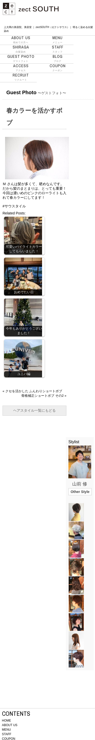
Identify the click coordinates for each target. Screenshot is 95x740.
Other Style (80, 492)
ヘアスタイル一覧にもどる (34, 410)
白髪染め (21, 49)
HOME (6, 720)
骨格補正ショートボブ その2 (42, 396)
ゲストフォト (21, 58)
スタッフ (57, 49)
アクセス (21, 68)
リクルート (21, 77)
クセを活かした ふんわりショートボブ (33, 391)
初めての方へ (21, 40)
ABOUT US (9, 725)
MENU (6, 729)
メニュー (57, 40)
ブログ (57, 58)
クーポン (57, 68)
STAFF (6, 734)
